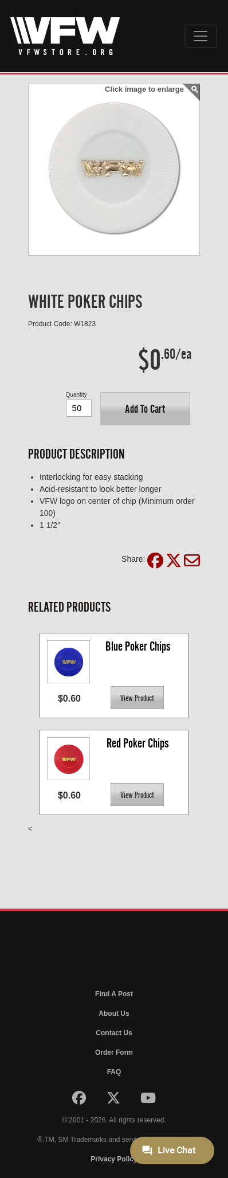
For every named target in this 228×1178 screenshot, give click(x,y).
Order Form (114, 1052)
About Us (114, 1013)
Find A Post (114, 994)
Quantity (76, 395)
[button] (145, 408)
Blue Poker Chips (138, 646)
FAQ (114, 1072)
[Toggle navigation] (200, 36)
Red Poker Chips (138, 743)
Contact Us (114, 1033)
